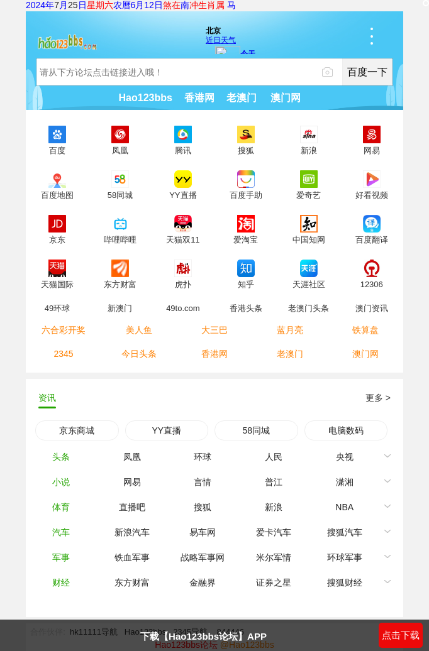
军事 (61, 557)
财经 (61, 582)
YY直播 (166, 430)
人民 (273, 457)
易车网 (202, 532)
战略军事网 (203, 557)
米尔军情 (273, 557)
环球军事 (344, 557)
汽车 (61, 532)
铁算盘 (365, 330)
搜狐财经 (344, 582)
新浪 (273, 507)
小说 (61, 482)
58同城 (256, 430)
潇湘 (345, 482)
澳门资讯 (371, 308)
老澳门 (290, 354)
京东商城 (76, 430)
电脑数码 (346, 430)
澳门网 (365, 354)
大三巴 (214, 330)
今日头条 (139, 354)
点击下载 (401, 635)
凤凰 (132, 457)
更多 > (378, 398)
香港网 (214, 354)
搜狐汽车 (344, 532)
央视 (345, 457)
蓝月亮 (290, 330)
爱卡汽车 (273, 532)
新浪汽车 (132, 532)
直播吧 (132, 507)
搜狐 (202, 507)
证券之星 (273, 582)
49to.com (182, 308)
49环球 (57, 308)
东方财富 (132, 582)
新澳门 (120, 308)
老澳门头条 (308, 308)
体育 (61, 507)
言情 (202, 482)
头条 (61, 457)
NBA (344, 507)
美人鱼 (139, 330)
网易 (132, 482)
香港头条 (246, 308)
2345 (63, 354)
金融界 (202, 582)
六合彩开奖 (64, 330)
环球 (202, 457)
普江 (273, 482)
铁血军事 (132, 557)
